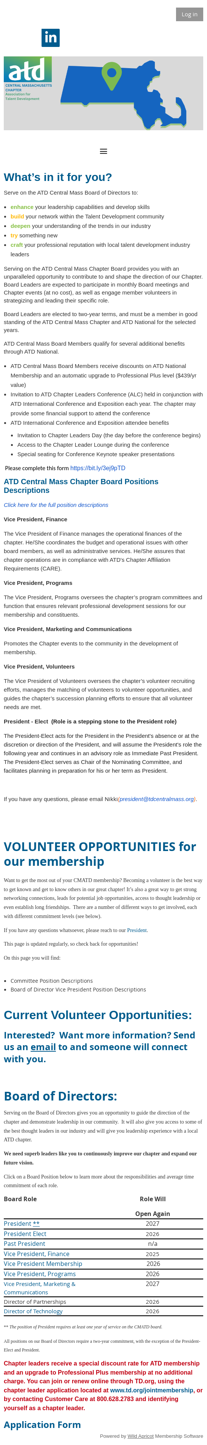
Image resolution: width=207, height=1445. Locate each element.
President (137, 930)
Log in (190, 14)
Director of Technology (33, 1311)
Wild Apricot (141, 1436)
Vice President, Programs (40, 1274)
